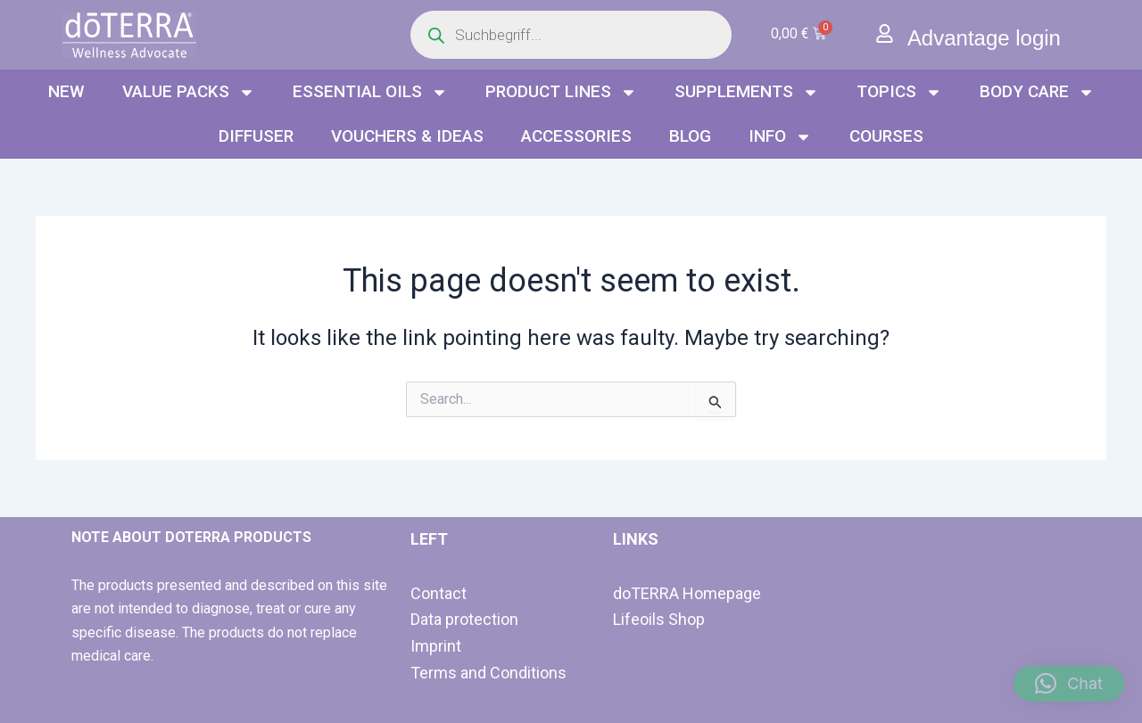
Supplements (746, 92)
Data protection (464, 619)
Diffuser (256, 136)
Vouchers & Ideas (407, 136)
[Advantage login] (884, 33)
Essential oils (370, 92)
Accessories (576, 136)
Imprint (435, 646)
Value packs (188, 92)
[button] (1069, 684)
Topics (899, 92)
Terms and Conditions (488, 672)
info (780, 136)
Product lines (561, 92)
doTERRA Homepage (687, 593)
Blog (690, 136)
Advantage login (984, 38)
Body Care (1037, 92)
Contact (438, 593)
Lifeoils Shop (659, 619)
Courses (886, 136)
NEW (66, 91)
